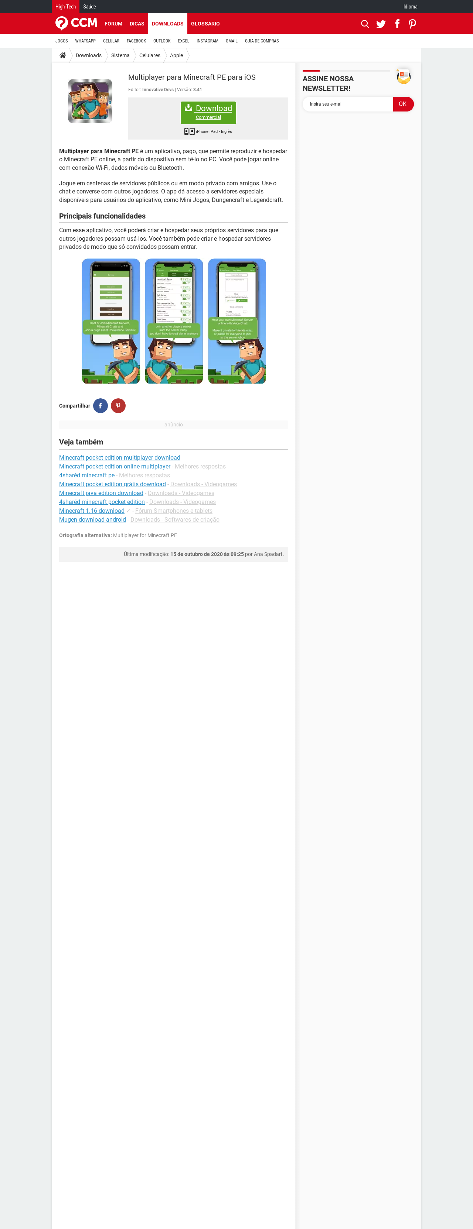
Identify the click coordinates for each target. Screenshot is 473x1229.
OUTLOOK (162, 41)
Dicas (137, 24)
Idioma (411, 7)
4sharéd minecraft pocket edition (102, 501)
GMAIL (232, 41)
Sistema (120, 55)
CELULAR (111, 41)
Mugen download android (92, 519)
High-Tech (65, 7)
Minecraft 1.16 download (92, 510)
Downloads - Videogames (203, 484)
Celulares (149, 55)
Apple (176, 55)
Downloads (168, 24)
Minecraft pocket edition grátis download (112, 484)
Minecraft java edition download (101, 493)
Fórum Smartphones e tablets (173, 510)
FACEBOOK (136, 41)
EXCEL (183, 41)
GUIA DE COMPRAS (262, 41)
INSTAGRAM (207, 41)
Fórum (113, 24)
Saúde (89, 7)
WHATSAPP (85, 41)
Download (208, 112)
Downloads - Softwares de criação (175, 519)
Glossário (205, 24)
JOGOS (61, 41)
